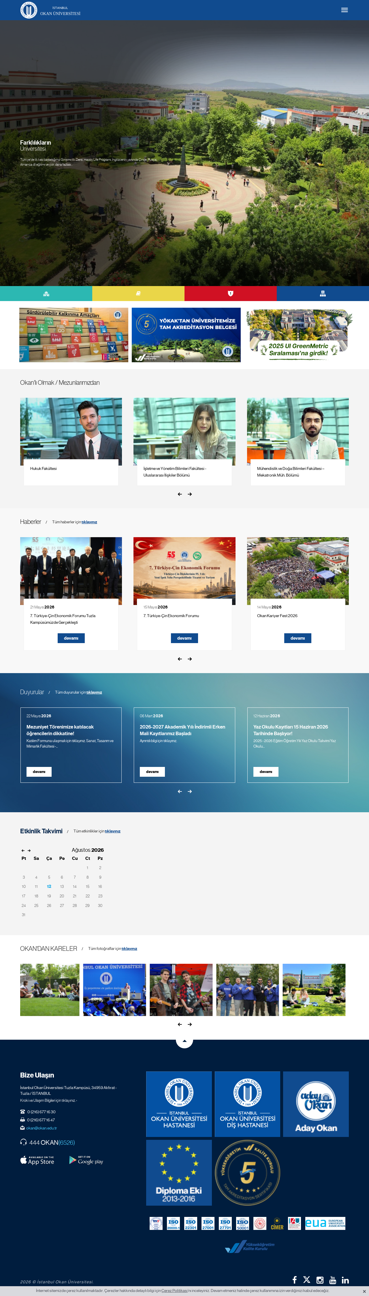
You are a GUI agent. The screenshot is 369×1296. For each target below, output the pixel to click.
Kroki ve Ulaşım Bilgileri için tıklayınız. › (48, 1100)
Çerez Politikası (174, 1290)
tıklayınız (89, 522)
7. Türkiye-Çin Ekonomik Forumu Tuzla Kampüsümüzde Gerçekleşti (62, 619)
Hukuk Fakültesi (43, 468)
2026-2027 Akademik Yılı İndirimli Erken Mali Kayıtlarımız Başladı (182, 730)
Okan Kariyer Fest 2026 (277, 615)
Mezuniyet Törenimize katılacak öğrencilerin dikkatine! (60, 730)
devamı (71, 638)
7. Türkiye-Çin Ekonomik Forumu (171, 615)
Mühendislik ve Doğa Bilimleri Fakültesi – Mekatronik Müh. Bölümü (290, 471)
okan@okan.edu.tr (41, 1128)
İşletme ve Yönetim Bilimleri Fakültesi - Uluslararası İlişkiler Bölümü (175, 471)
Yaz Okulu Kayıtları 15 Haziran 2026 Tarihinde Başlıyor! (290, 730)
